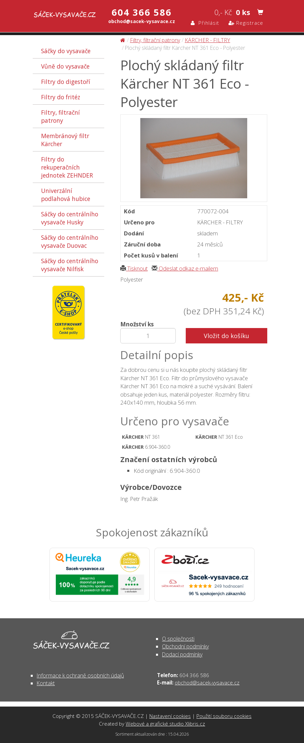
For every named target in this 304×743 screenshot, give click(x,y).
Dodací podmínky (182, 654)
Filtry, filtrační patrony (60, 116)
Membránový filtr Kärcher (65, 140)
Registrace (246, 22)
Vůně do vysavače (65, 66)
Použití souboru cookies (224, 716)
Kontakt (46, 683)
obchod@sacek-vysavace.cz (207, 682)
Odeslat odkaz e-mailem (185, 268)
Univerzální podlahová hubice (65, 195)
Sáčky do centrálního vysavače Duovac (69, 241)
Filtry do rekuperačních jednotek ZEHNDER (67, 167)
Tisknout (134, 268)
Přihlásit (205, 22)
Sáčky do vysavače (66, 51)
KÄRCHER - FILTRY (207, 40)
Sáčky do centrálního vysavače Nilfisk (69, 265)
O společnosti (178, 638)
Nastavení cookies (170, 716)
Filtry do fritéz (60, 97)
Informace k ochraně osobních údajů (80, 675)
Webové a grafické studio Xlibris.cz (165, 723)
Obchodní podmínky (185, 646)
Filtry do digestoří (65, 82)
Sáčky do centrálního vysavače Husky (69, 218)
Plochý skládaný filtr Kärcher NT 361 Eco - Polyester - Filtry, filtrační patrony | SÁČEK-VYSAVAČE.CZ (58, 15)
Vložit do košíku (226, 336)
